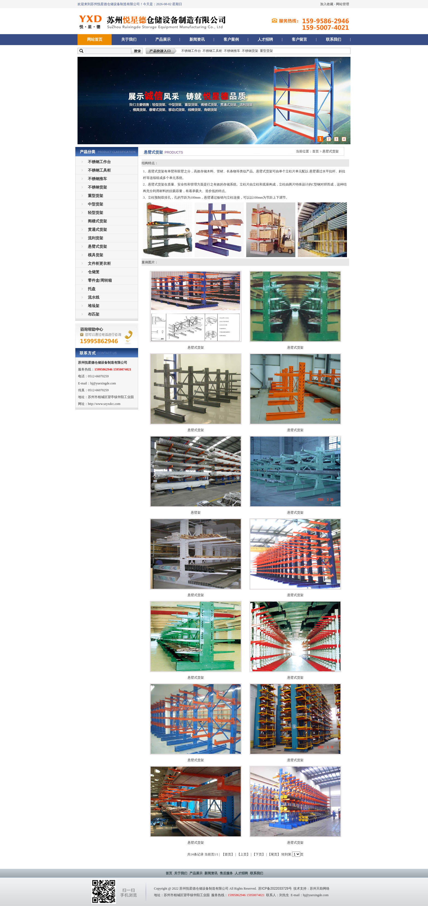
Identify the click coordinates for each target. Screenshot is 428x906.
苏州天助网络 (319, 888)
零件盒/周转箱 (100, 280)
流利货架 (95, 238)
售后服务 (226, 873)
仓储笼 (93, 272)
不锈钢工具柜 (212, 51)
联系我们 (333, 39)
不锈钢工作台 (191, 51)
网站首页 (94, 39)
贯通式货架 (97, 229)
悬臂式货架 (97, 246)
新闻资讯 (197, 39)
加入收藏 (326, 4)
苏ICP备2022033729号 (275, 888)
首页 (315, 151)
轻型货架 (95, 212)
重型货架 (266, 51)
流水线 (93, 297)
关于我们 (128, 39)
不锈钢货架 (250, 51)
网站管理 (342, 4)
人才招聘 (265, 39)
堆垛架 (93, 306)
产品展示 (163, 39)
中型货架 (95, 204)
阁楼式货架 (97, 221)
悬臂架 (196, 512)
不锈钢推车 (232, 51)
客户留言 (299, 39)
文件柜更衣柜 (99, 263)
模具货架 (95, 255)
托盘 (92, 289)
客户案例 (231, 39)
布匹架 (93, 314)
